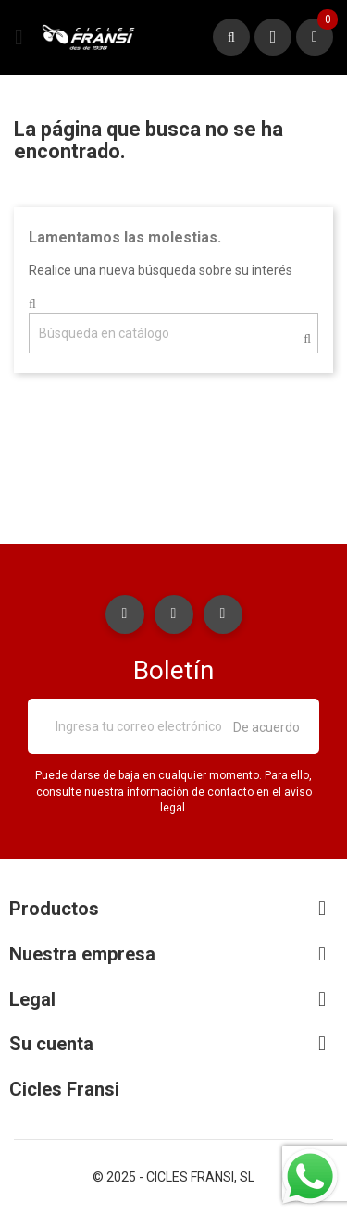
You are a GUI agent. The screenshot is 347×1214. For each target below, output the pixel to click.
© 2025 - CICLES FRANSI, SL (173, 1177)
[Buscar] (173, 333)
